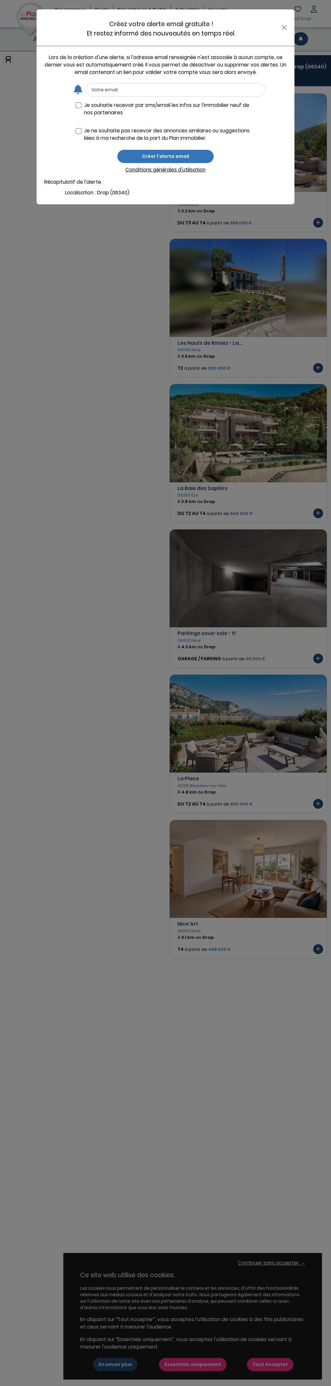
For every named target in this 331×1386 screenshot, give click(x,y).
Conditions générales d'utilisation (165, 169)
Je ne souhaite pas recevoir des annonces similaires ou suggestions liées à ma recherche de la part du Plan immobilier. (167, 134)
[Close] (284, 27)
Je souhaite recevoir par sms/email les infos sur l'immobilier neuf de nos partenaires (166, 109)
